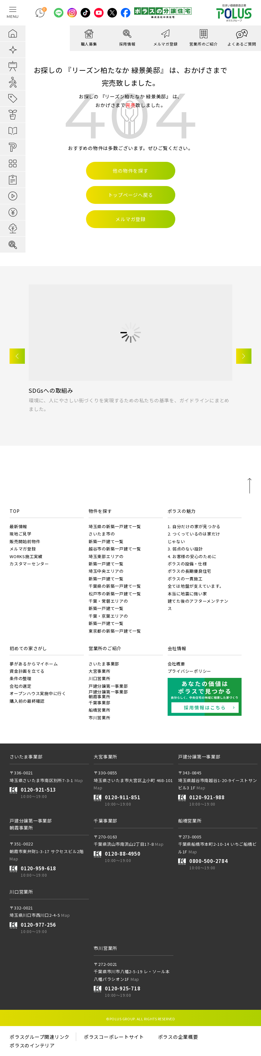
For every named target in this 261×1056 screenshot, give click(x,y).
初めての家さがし (28, 648)
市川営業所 (100, 718)
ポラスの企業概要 (178, 1036)
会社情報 (177, 648)
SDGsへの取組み (51, 390)
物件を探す (100, 511)
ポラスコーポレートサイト (114, 1036)
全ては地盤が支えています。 (196, 586)
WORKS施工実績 (26, 556)
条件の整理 (21, 678)
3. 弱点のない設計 (185, 549)
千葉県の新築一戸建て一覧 (115, 586)
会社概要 (176, 664)
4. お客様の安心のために (192, 556)
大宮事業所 (100, 671)
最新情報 (18, 526)
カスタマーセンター (29, 564)
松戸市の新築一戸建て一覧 (115, 594)
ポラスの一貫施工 (185, 579)
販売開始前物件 (25, 541)
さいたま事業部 (104, 664)
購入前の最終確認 (27, 701)
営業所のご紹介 (105, 648)
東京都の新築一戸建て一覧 (115, 631)
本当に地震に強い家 (187, 594)
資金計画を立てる (27, 671)
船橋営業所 (100, 710)
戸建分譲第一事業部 (108, 686)
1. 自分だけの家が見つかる (194, 526)
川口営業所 (100, 678)
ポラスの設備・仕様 (187, 564)
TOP (14, 511)
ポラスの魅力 (182, 511)
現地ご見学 (21, 534)
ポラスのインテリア (32, 1045)
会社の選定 (21, 686)
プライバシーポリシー (190, 671)
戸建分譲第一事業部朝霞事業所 (108, 694)
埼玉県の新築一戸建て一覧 (115, 526)
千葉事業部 (100, 703)
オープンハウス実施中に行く (38, 693)
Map (79, 780)
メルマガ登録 (23, 549)
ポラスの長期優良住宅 (190, 571)
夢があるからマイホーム (34, 664)
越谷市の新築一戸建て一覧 (115, 549)
